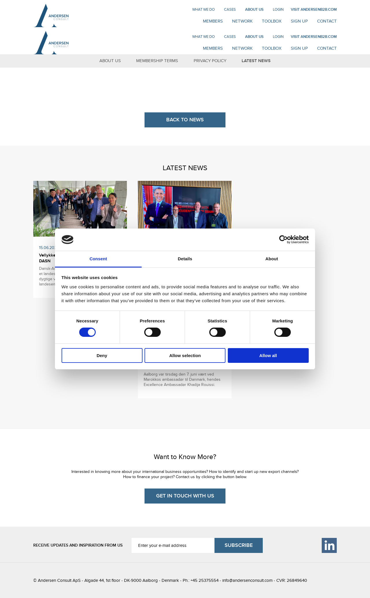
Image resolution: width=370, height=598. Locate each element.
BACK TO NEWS (185, 120)
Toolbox (272, 21)
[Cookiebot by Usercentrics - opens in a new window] (283, 239)
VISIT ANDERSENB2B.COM (314, 9)
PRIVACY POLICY (210, 60)
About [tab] (271, 258)
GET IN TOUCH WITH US (185, 496)
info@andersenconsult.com (247, 580)
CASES (230, 9)
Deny (102, 355)
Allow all (268, 355)
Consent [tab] (98, 258)
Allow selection (185, 355)
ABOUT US (254, 9)
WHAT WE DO (203, 9)
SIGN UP (299, 21)
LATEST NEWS (256, 61)
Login (278, 9)
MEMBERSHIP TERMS (157, 60)
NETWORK (242, 21)
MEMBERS (213, 21)
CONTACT (327, 21)
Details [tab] (185, 258)
